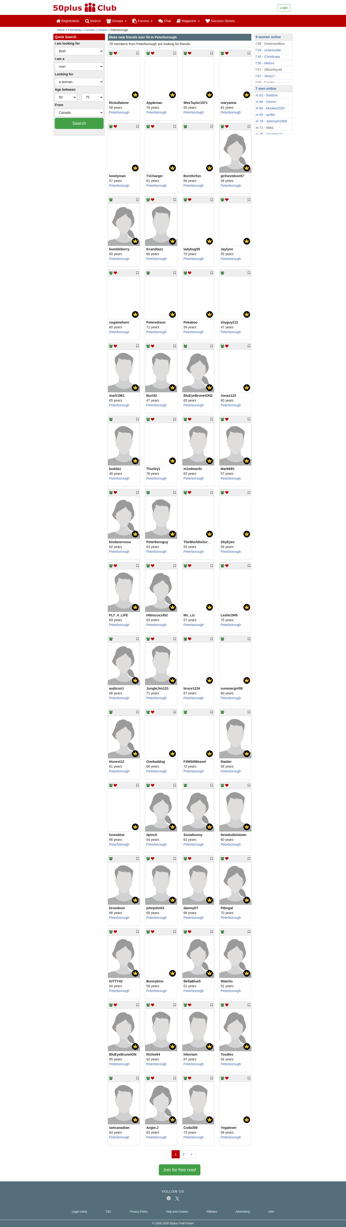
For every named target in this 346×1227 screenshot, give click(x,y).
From (59, 105)
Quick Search (65, 37)
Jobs (271, 1211)
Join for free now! (179, 1169)
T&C (108, 1211)
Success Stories (220, 21)
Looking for (64, 74)
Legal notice (79, 1211)
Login (284, 8)
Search (93, 21)
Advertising (243, 1211)
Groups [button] (116, 21)
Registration (67, 21)
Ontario (102, 30)
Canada (90, 30)
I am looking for (67, 43)
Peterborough (119, 112)
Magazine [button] (188, 21)
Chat (164, 21)
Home (61, 30)
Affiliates (211, 1211)
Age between (65, 89)
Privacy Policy (139, 1211)
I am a (59, 59)
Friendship (74, 30)
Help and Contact (177, 1211)
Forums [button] (142, 21)
